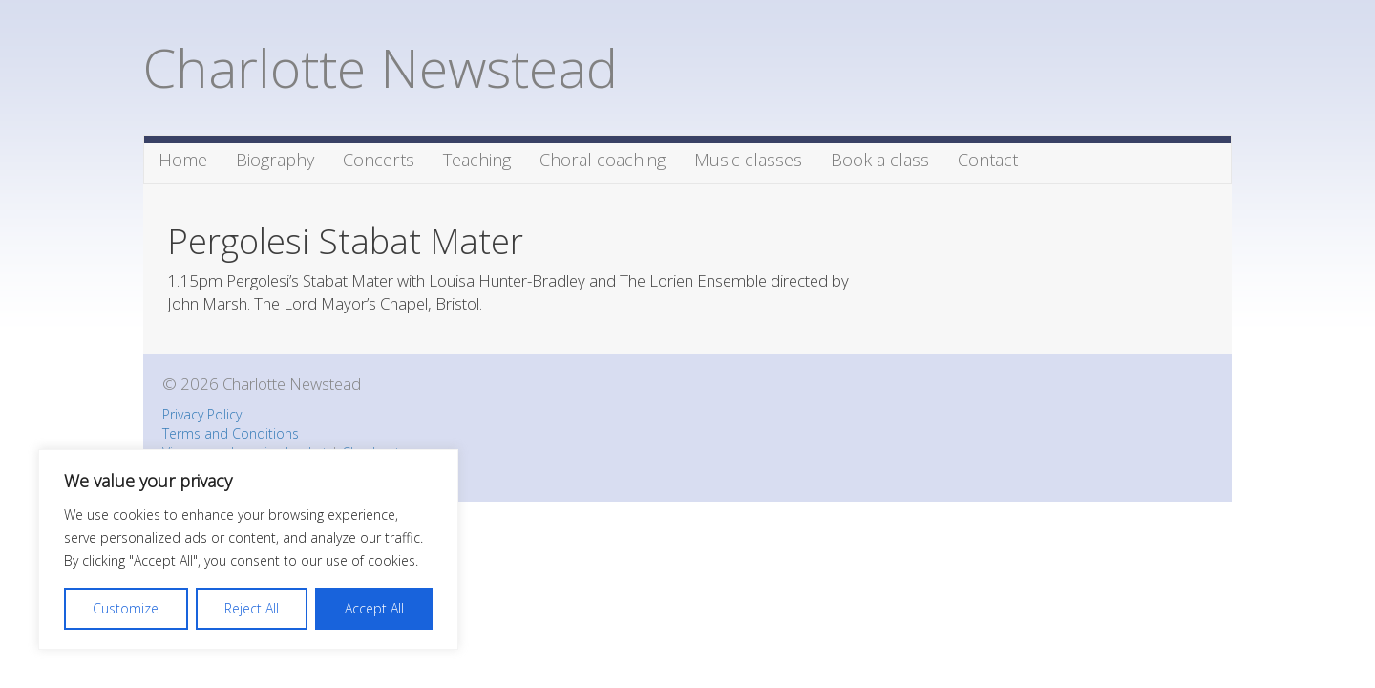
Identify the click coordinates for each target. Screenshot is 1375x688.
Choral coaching (602, 159)
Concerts (378, 159)
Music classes (748, 159)
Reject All (251, 608)
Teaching (477, 159)
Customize (126, 608)
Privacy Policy (202, 414)
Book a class (880, 159)
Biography (275, 159)
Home (183, 159)
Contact (988, 159)
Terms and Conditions (230, 433)
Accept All (374, 608)
